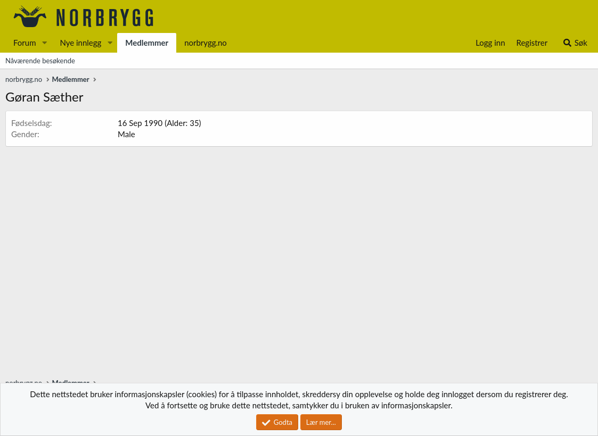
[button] (44, 43)
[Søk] (575, 43)
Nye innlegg (80, 42)
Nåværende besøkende (40, 60)
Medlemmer (146, 42)
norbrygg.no (205, 42)
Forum (24, 42)
